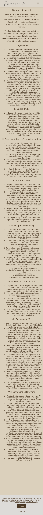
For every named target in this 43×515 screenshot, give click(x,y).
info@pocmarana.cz (29, 41)
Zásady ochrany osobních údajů (26, 502)
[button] (38, 3)
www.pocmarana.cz (11, 19)
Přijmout (21, 506)
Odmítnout (21, 511)
